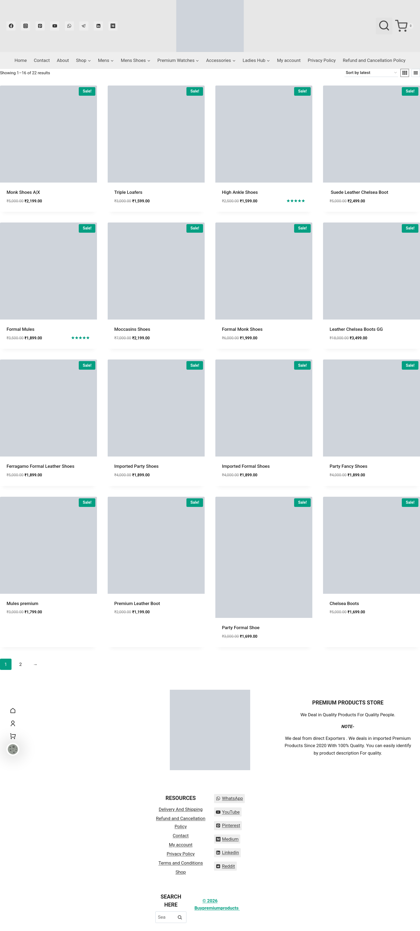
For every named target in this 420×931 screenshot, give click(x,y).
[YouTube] (54, 26)
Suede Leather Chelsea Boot (359, 192)
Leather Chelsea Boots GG (356, 329)
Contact (42, 60)
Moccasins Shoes (132, 329)
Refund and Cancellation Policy (374, 60)
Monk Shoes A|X (23, 192)
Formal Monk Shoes (242, 329)
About (63, 60)
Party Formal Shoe (241, 627)
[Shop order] (371, 73)
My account (289, 60)
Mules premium (23, 603)
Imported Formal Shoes (246, 466)
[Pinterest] (40, 26)
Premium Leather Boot (137, 603)
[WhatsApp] (69, 26)
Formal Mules (21, 329)
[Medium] (113, 26)
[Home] (12, 710)
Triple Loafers (128, 192)
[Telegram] (83, 26)
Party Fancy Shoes (349, 466)
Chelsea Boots (344, 603)
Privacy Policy (322, 60)
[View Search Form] (384, 26)
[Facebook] (11, 26)
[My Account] (12, 723)
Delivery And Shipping (181, 809)
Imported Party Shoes (136, 466)
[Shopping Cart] (404, 26)
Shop (180, 872)
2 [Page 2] (20, 664)
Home (20, 60)
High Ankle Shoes (240, 192)
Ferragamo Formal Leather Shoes (40, 466)
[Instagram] (25, 26)
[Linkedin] (98, 26)
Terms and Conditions (181, 863)
